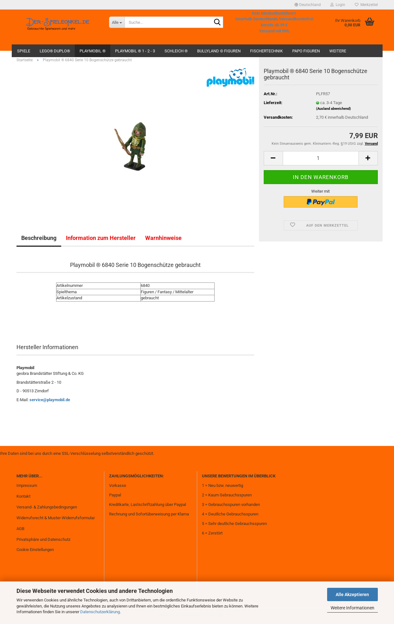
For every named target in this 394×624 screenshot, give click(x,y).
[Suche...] (117, 22)
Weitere (337, 51)
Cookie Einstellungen (35, 549)
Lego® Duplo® (55, 51)
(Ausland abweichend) (333, 109)
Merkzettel (366, 5)
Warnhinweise (163, 238)
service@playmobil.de (49, 399)
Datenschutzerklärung (100, 611)
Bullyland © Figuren (219, 51)
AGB (20, 528)
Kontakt (23, 496)
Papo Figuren (306, 51)
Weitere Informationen (352, 607)
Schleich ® (176, 51)
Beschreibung (38, 238)
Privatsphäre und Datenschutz (43, 539)
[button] (308, 5)
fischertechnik (266, 51)
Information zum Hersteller (101, 238)
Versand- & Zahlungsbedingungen (46, 507)
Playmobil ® (93, 51)
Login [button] (337, 5)
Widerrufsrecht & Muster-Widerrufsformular (55, 517)
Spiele (23, 51)
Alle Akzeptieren (352, 594)
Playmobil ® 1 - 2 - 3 (135, 51)
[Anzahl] (321, 158)
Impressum (26, 485)
